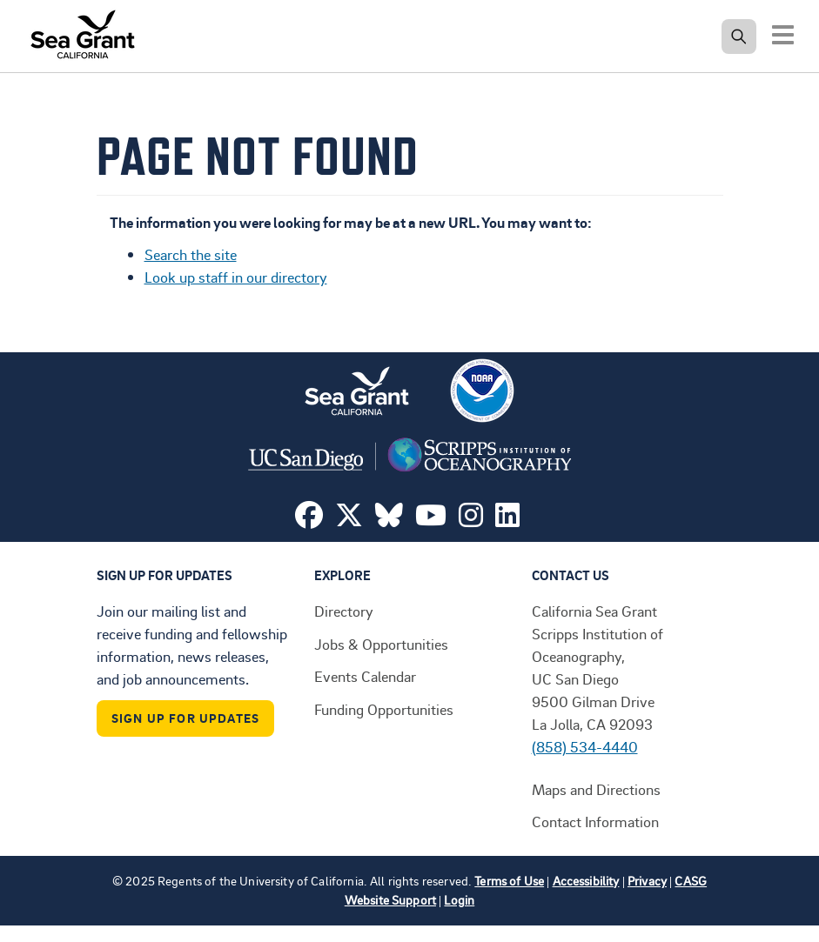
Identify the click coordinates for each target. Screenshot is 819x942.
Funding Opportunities (383, 708)
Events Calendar (365, 675)
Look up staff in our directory (235, 276)
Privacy (647, 880)
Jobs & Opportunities (381, 643)
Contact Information (595, 821)
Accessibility (586, 880)
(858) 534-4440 (585, 746)
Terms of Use (509, 880)
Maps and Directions (596, 788)
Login (459, 900)
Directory (343, 610)
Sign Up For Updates (185, 718)
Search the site (190, 254)
